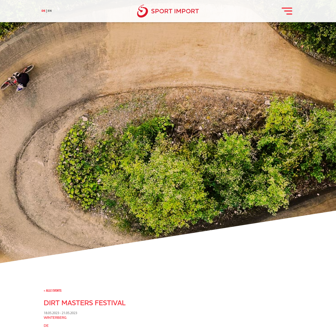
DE (43, 11)
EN (50, 11)
